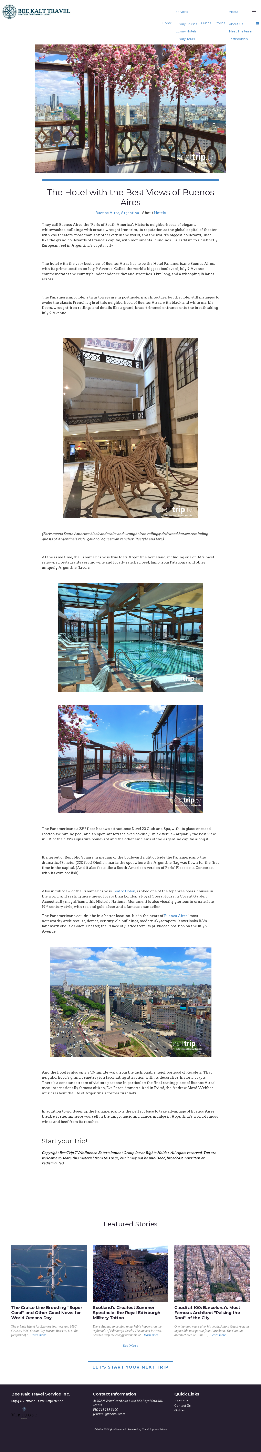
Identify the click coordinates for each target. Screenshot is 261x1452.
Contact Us (182, 1406)
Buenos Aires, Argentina (117, 213)
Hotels (160, 213)
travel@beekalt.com (110, 1414)
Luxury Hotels (186, 31)
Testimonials (238, 39)
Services (182, 12)
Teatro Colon (124, 891)
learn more (39, 1335)
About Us (236, 24)
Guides (206, 23)
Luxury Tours (185, 39)
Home (167, 23)
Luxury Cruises (186, 24)
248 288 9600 (108, 1409)
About (233, 12)
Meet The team (240, 31)
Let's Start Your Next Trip (130, 1367)
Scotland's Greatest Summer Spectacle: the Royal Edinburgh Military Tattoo (126, 1312)
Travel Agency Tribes (154, 1429)
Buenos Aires (176, 916)
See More (130, 1346)
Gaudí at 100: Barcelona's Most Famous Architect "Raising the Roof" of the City (207, 1312)
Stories (220, 23)
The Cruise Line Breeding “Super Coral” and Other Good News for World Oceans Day (46, 1312)
